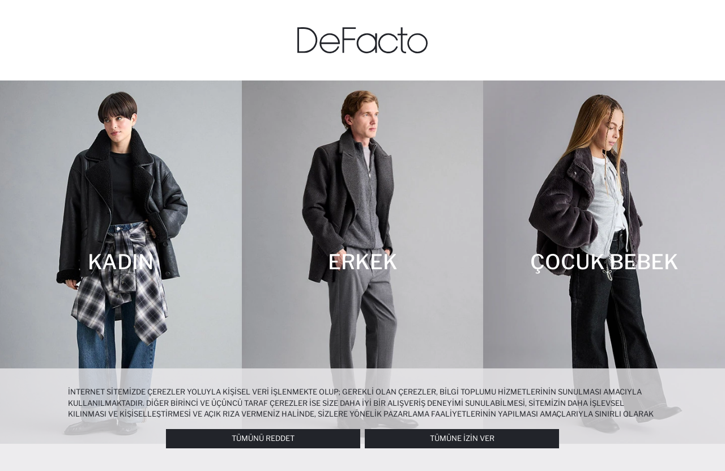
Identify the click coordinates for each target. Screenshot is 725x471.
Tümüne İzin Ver (462, 438)
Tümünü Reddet (263, 438)
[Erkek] (363, 262)
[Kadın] (121, 262)
